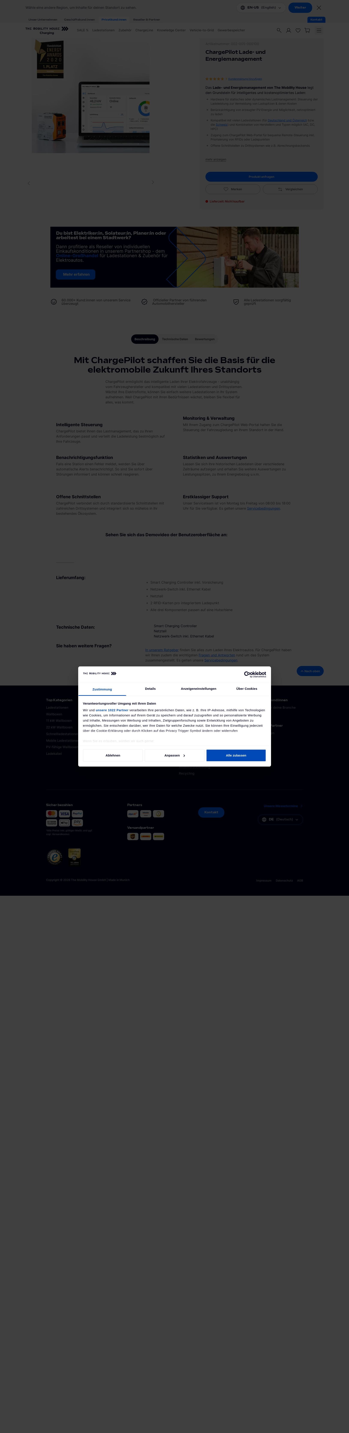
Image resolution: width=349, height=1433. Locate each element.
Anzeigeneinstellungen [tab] (198, 688)
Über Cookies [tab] (246, 688)
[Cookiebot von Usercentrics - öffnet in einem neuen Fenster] (247, 674)
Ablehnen (113, 755)
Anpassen (174, 755)
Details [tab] (150, 688)
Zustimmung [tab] (102, 689)
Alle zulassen (236, 755)
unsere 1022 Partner (112, 710)
